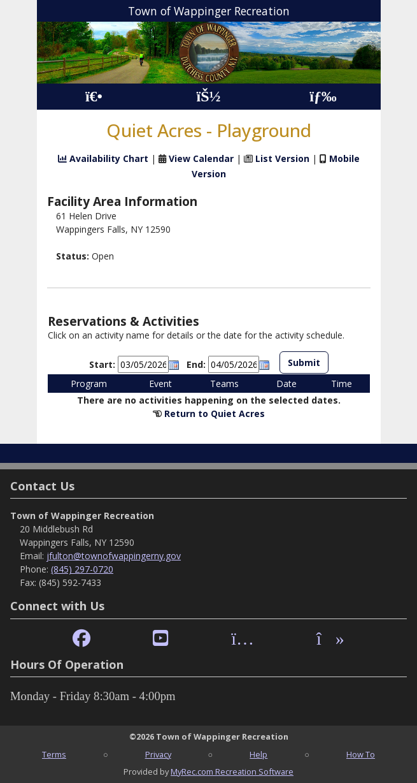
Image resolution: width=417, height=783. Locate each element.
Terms (54, 754)
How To (360, 754)
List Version (282, 158)
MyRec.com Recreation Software (232, 771)
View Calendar (201, 158)
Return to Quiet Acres (214, 413)
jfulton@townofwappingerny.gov (113, 556)
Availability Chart (103, 158)
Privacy (158, 754)
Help (258, 754)
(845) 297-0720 (82, 569)
